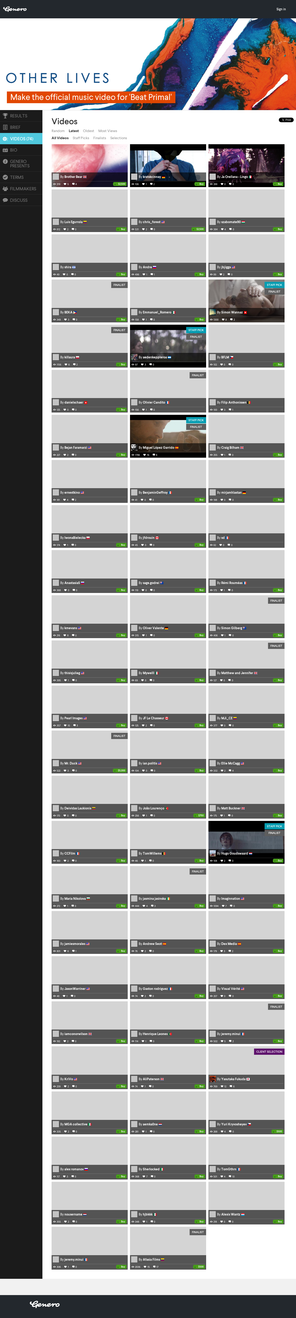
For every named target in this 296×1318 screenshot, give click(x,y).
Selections (118, 138)
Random (58, 131)
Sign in (281, 9)
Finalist (119, 285)
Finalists (99, 138)
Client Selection (269, 1051)
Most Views (107, 131)
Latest (74, 131)
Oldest (88, 131)
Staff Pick (274, 285)
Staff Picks (81, 138)
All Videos (60, 138)
